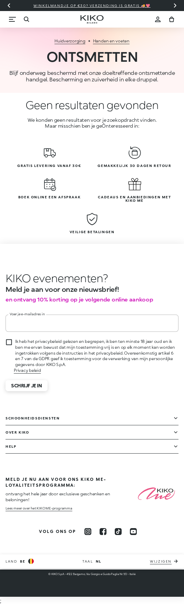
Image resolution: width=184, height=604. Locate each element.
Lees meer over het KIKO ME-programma (39, 508)
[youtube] (133, 531)
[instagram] (87, 531)
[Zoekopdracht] (26, 19)
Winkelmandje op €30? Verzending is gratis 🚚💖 (91, 5)
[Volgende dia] (175, 5)
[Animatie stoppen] (54, 278)
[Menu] (12, 19)
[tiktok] (118, 531)
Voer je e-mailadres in (27, 314)
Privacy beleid (27, 370)
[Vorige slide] (9, 5)
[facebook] (103, 531)
